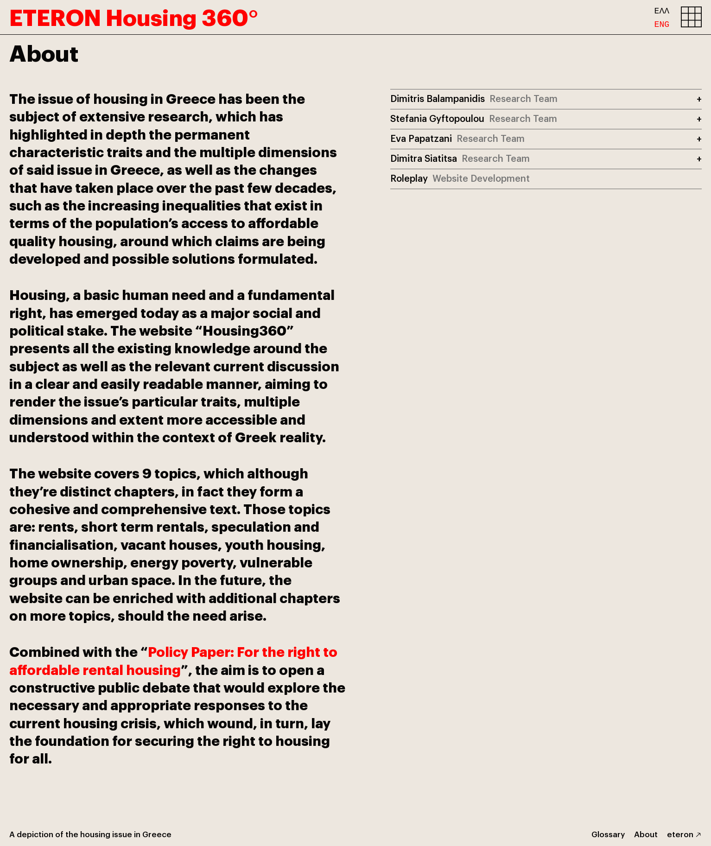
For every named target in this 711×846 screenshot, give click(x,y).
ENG (661, 22)
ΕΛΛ (661, 10)
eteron (680, 833)
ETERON (133, 15)
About (646, 833)
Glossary (608, 833)
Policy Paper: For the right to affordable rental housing (173, 659)
